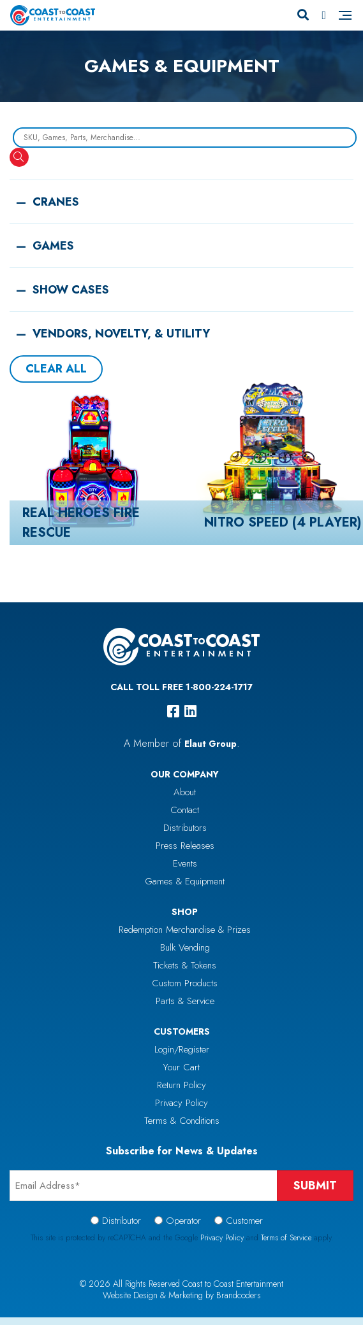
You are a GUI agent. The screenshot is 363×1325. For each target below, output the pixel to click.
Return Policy (181, 1085)
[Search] (303, 15)
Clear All (56, 368)
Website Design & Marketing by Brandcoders (182, 1295)
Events (185, 863)
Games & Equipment (185, 881)
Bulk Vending (185, 947)
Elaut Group (210, 743)
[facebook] (173, 711)
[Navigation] (345, 15)
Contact (184, 810)
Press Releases (185, 846)
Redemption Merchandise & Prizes (185, 930)
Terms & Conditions (181, 1121)
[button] (181, 195)
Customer (244, 1221)
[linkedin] (190, 711)
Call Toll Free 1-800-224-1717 (181, 687)
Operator (183, 1221)
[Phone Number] (323, 15)
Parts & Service (185, 1001)
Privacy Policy (181, 1103)
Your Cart (181, 1067)
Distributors (185, 828)
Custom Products (185, 983)
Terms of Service (286, 1238)
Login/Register (181, 1049)
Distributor (121, 1221)
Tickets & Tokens (184, 965)
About (185, 792)
